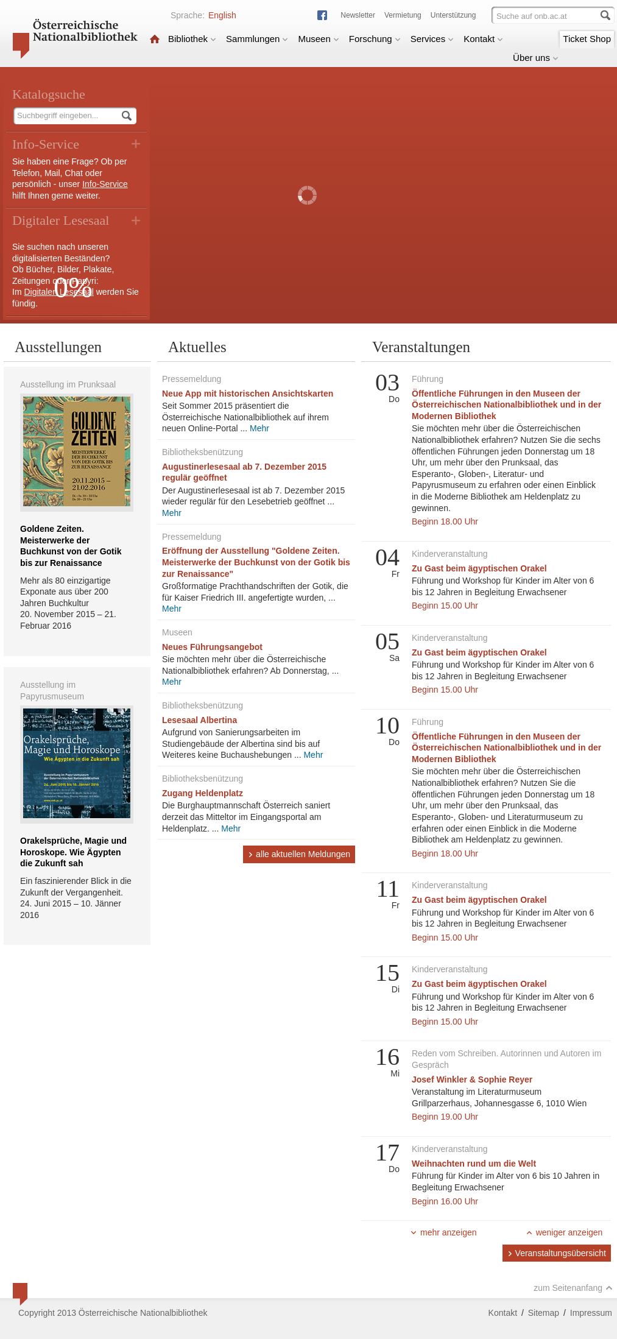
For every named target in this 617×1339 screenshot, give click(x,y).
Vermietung (402, 15)
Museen (318, 39)
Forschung (375, 39)
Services (432, 39)
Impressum (591, 1313)
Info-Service (105, 184)
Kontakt (483, 39)
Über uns (536, 57)
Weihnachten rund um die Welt (474, 1163)
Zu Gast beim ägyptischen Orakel (479, 568)
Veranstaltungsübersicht (556, 1253)
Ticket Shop (587, 39)
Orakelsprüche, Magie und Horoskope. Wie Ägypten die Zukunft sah (73, 852)
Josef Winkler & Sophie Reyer (472, 1079)
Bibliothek (192, 39)
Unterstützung (453, 15)
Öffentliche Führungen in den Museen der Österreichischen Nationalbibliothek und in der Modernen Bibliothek (506, 405)
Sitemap (543, 1313)
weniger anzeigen (564, 1232)
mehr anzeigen (443, 1232)
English (222, 15)
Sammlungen (257, 39)
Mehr (259, 428)
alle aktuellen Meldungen (299, 854)
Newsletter (357, 15)
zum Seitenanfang (573, 1288)
